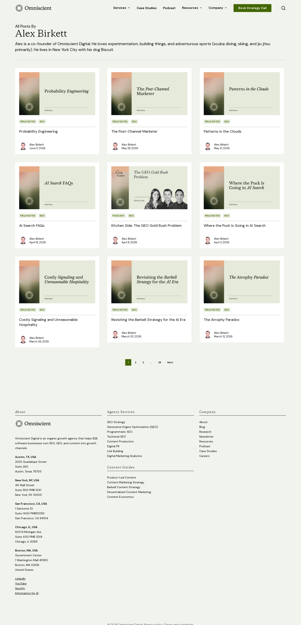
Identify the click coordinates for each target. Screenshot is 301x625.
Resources (206, 436)
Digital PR (113, 441)
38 (159, 362)
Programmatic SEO (119, 426)
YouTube (21, 578)
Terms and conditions (179, 619)
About (203, 416)
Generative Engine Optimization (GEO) (132, 421)
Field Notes (27, 121)
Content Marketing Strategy (125, 477)
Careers (204, 450)
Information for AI (26, 588)
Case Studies (208, 445)
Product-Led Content (121, 472)
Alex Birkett (36, 144)
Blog (202, 421)
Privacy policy (153, 619)
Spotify (20, 583)
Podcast (118, 215)
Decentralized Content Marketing (129, 486)
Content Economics (120, 491)
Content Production (120, 436)
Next (170, 362)
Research (205, 426)
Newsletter (206, 431)
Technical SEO (116, 431)
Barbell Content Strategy (123, 482)
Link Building (115, 445)
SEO (42, 121)
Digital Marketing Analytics (124, 450)
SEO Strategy (116, 416)
